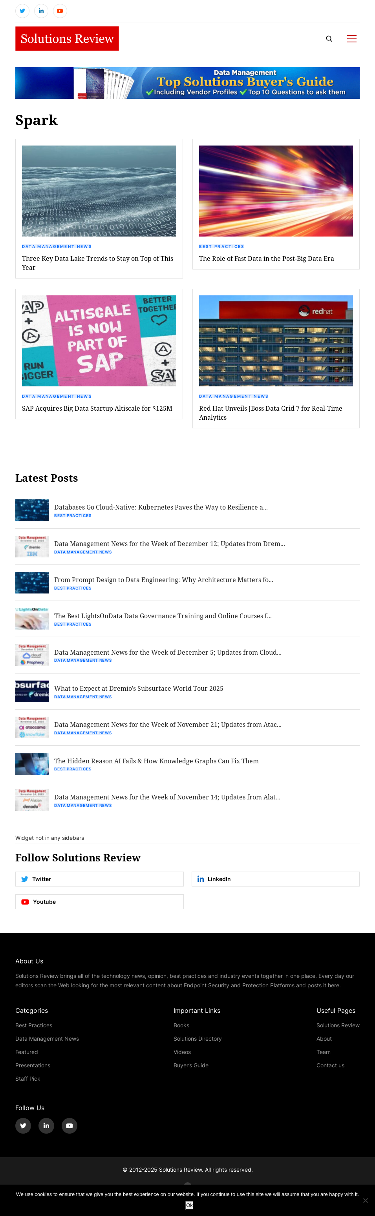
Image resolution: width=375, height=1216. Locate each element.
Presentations (32, 1068)
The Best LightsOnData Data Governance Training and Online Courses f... (164, 617)
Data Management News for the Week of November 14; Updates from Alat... (168, 800)
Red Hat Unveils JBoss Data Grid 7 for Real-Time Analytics (270, 413)
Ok (189, 1205)
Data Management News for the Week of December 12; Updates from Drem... (170, 545)
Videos (182, 1055)
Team (323, 1055)
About (324, 1041)
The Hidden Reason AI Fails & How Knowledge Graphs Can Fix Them (157, 763)
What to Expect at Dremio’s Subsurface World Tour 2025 (139, 690)
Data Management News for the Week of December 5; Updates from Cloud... (168, 654)
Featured (26, 1055)
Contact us (330, 1068)
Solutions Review (338, 1028)
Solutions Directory (198, 1041)
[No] (365, 1200)
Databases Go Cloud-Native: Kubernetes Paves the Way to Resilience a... (162, 508)
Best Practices (222, 247)
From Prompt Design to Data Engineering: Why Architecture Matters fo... (164, 581)
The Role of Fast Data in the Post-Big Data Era (266, 259)
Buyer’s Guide (191, 1068)
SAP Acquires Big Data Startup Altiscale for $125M (97, 409)
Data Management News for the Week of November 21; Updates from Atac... (168, 727)
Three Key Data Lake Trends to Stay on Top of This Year (97, 263)
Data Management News (57, 247)
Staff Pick (27, 1081)
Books (181, 1028)
